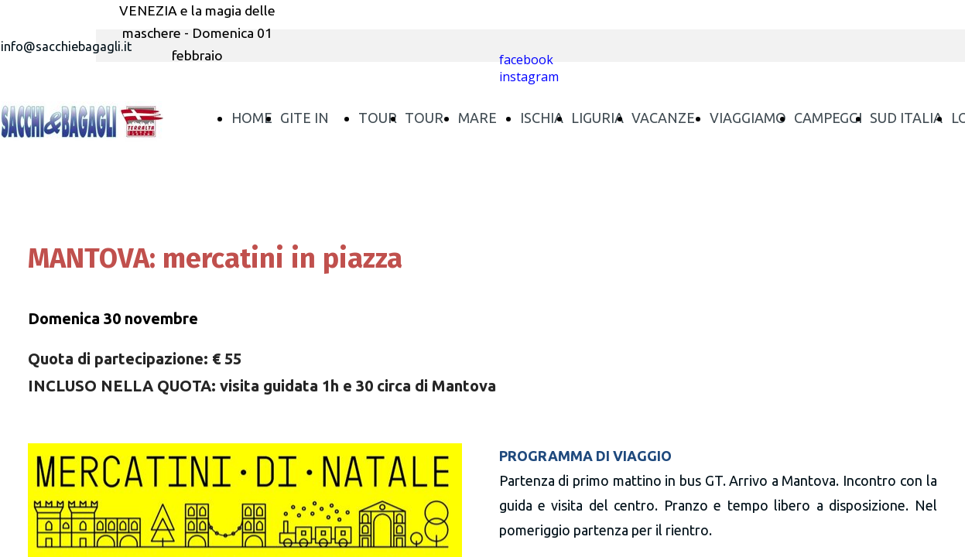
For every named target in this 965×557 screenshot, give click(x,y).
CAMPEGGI (828, 117)
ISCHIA (541, 117)
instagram (529, 76)
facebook (526, 59)
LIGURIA (597, 117)
